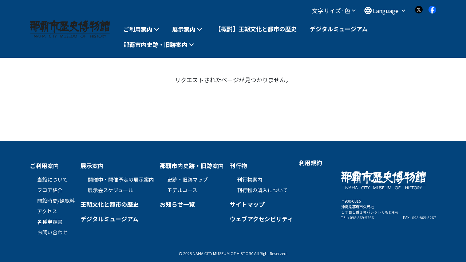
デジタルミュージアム (339, 28)
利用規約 (310, 162)
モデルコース (182, 190)
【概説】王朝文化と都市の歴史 (256, 28)
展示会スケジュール (110, 190)
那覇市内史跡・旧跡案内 (155, 44)
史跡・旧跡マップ (187, 179)
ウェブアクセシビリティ (261, 218)
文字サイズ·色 (334, 10)
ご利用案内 (138, 29)
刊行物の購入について (262, 190)
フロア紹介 (50, 190)
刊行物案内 (249, 179)
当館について (52, 179)
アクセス (47, 211)
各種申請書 (50, 221)
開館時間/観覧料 (56, 200)
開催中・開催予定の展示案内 (121, 179)
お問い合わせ (52, 232)
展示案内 (184, 29)
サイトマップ (247, 204)
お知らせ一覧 (177, 204)
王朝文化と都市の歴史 (109, 204)
